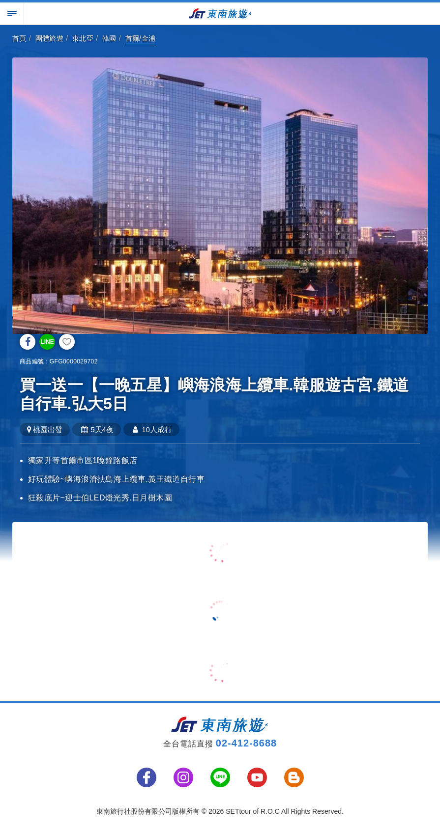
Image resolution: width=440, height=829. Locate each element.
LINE (47, 341)
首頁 (19, 38)
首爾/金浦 (140, 38)
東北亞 (82, 38)
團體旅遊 (49, 38)
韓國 (109, 38)
